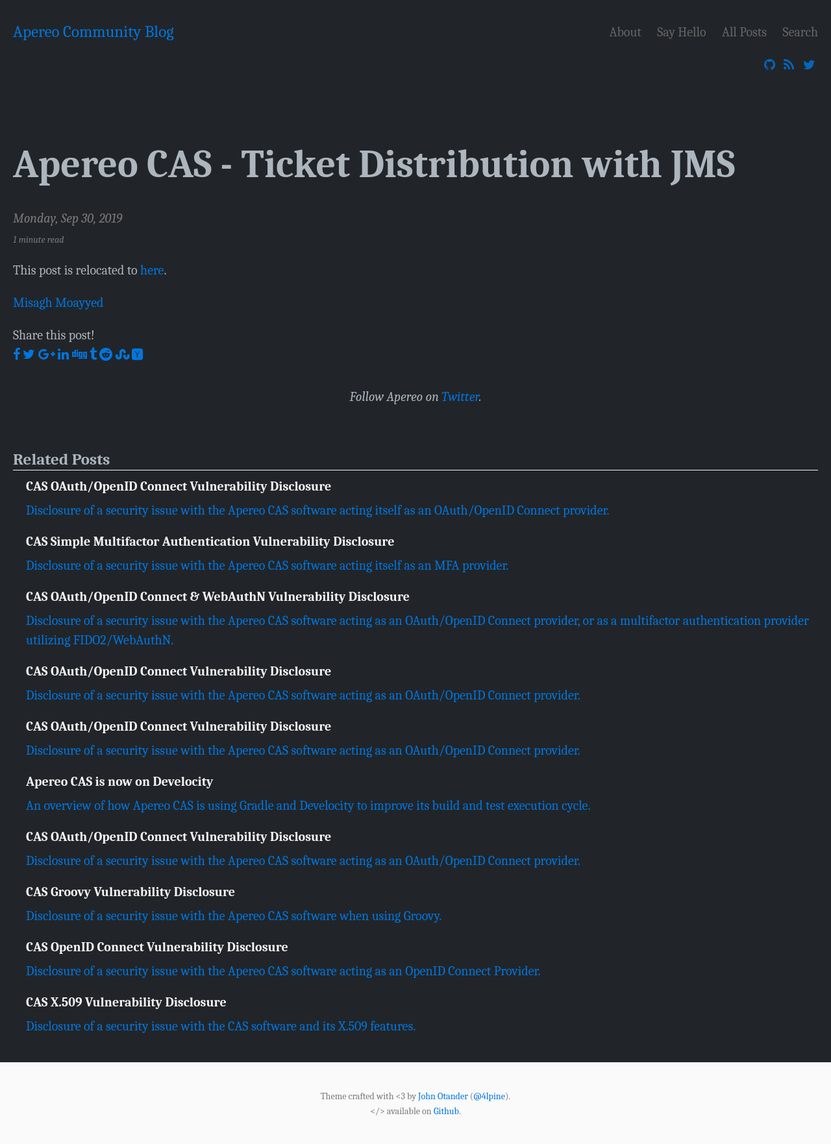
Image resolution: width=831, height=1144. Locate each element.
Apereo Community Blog (93, 31)
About (625, 32)
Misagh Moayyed (58, 302)
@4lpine (489, 1096)
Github (446, 1110)
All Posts (744, 32)
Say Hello (681, 32)
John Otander (443, 1096)
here (152, 270)
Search (800, 32)
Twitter (460, 396)
